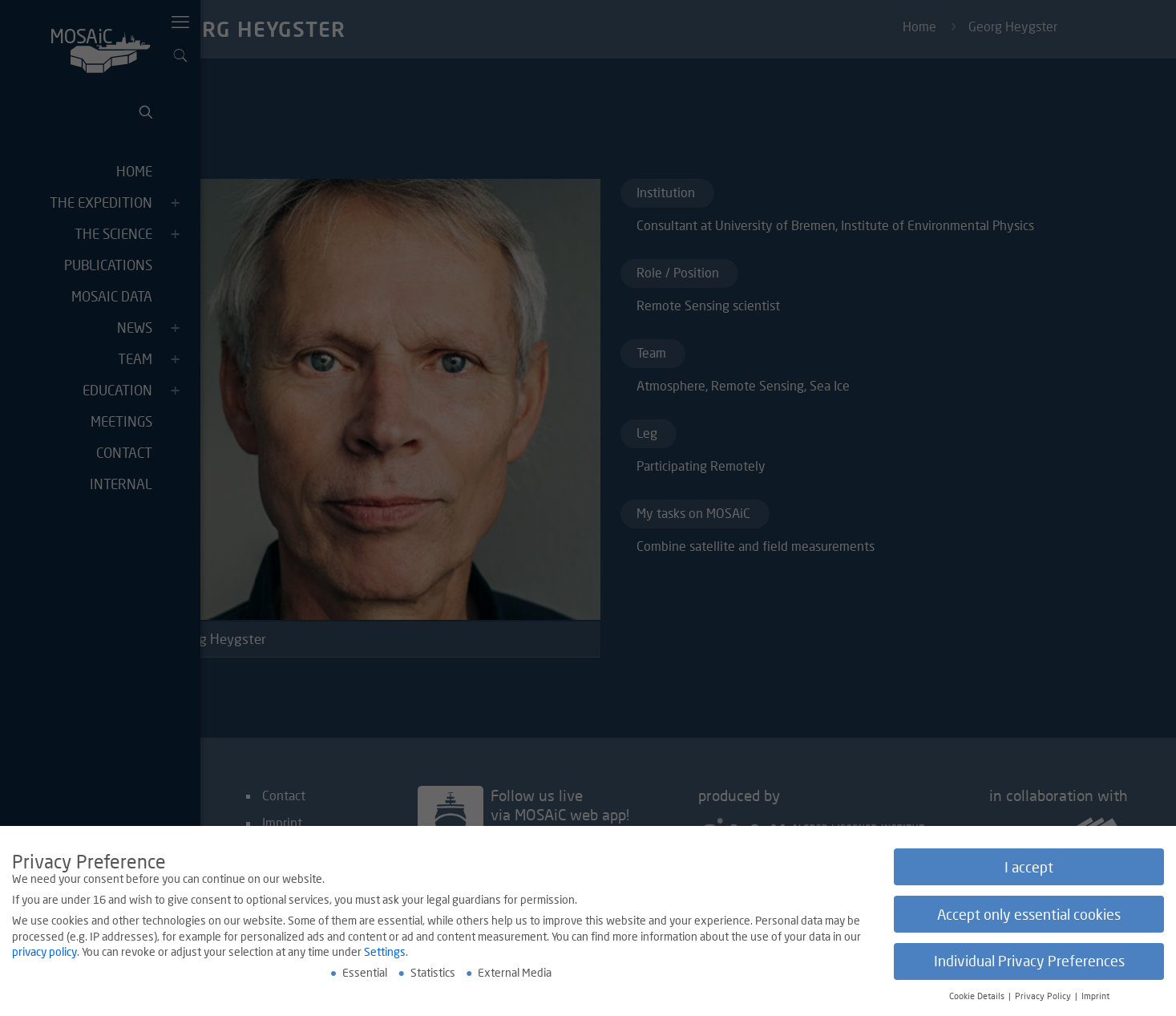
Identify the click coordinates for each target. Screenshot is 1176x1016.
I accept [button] (1028, 869)
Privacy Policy (1044, 998)
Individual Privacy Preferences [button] (1029, 964)
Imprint (1095, 998)
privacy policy (44, 954)
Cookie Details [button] (978, 998)
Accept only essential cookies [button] (1029, 917)
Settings (385, 954)
